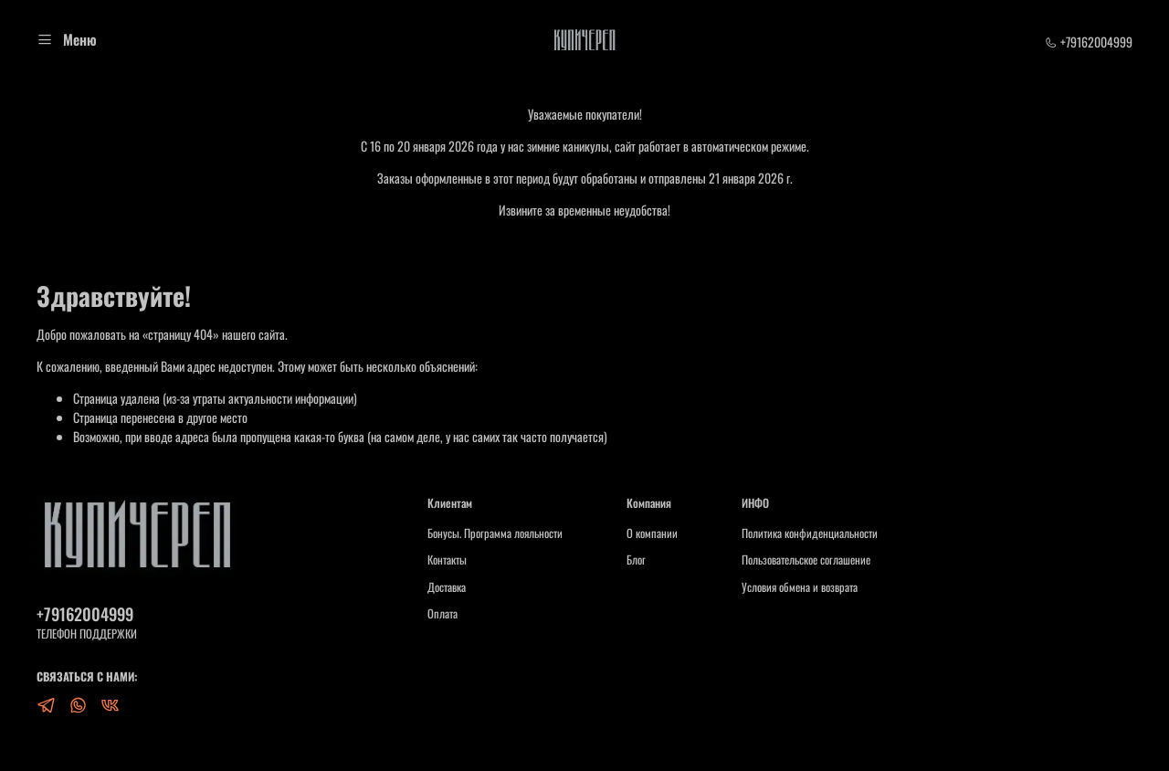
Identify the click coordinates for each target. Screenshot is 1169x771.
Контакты (447, 560)
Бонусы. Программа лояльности (495, 533)
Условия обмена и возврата (800, 587)
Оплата (442, 614)
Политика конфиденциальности (810, 533)
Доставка (446, 587)
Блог (636, 560)
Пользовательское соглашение (806, 560)
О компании (652, 533)
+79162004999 (1088, 41)
